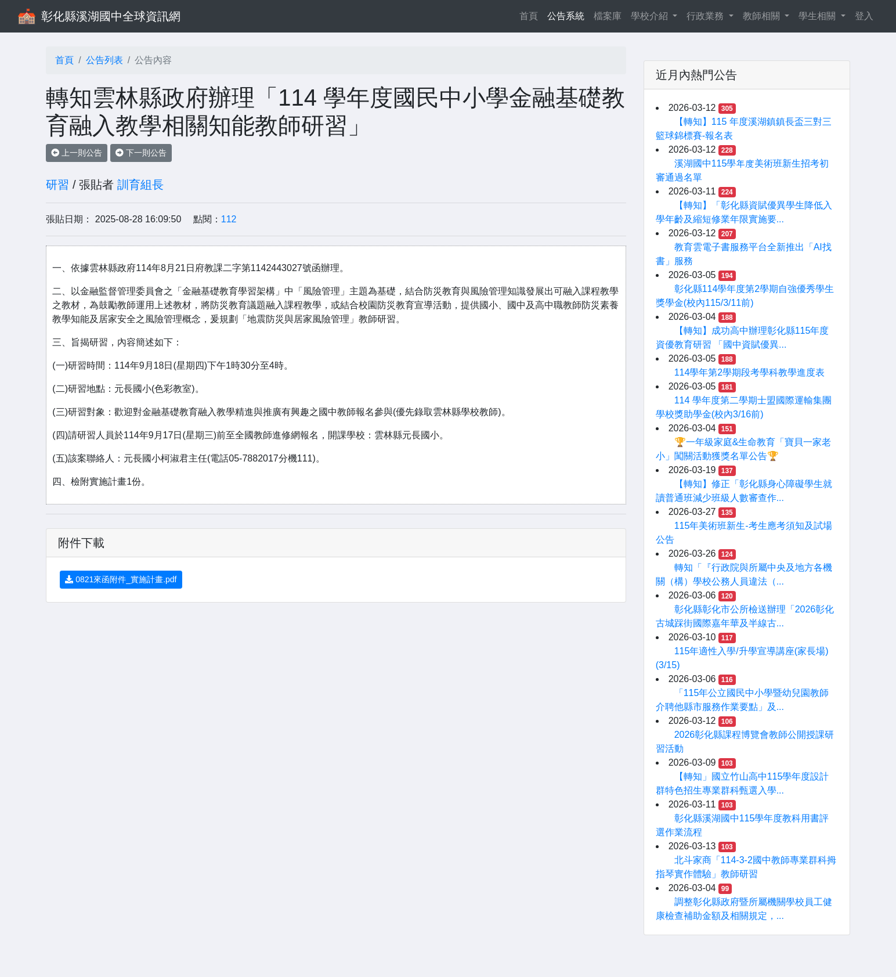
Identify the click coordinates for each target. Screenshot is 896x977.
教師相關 (762, 16)
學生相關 (818, 16)
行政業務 (706, 16)
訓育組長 (140, 184)
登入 (864, 16)
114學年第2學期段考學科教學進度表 (749, 372)
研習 (57, 184)
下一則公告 (141, 152)
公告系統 (565, 16)
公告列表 (104, 60)
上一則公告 (76, 152)
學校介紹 (650, 16)
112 (229, 219)
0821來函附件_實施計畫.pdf (120, 579)
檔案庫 (608, 16)
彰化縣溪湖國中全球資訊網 (110, 16)
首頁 (531, 15)
